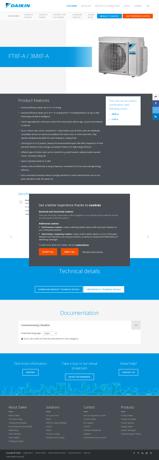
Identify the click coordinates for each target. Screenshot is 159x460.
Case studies (14, 437)
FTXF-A (115, 119)
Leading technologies (18, 423)
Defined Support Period (131, 434)
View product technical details (104, 289)
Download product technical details (58, 289)
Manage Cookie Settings (93, 252)
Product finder (43, 15)
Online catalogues (128, 430)
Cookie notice (40, 453)
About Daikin (14, 415)
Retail (48, 419)
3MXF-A (115, 114)
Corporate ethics (74, 453)
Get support (88, 423)
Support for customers (59, 15)
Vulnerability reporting (15, 456)
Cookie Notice (82, 245)
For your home (52, 415)
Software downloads (92, 430)
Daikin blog (91, 15)
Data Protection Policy (57, 453)
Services (86, 426)
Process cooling (53, 434)
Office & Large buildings (56, 423)
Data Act (87, 453)
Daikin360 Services (77, 15)
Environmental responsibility (20, 426)
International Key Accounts (94, 437)
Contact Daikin (89, 419)
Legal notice (28, 453)
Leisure (49, 426)
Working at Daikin (16, 441)
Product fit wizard (128, 419)
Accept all (48, 252)
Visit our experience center (94, 415)
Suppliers (87, 434)
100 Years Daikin (16, 419)
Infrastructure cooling (55, 437)
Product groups (28, 15)
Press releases (15, 434)
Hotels (49, 430)
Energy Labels (127, 426)
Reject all (70, 252)
